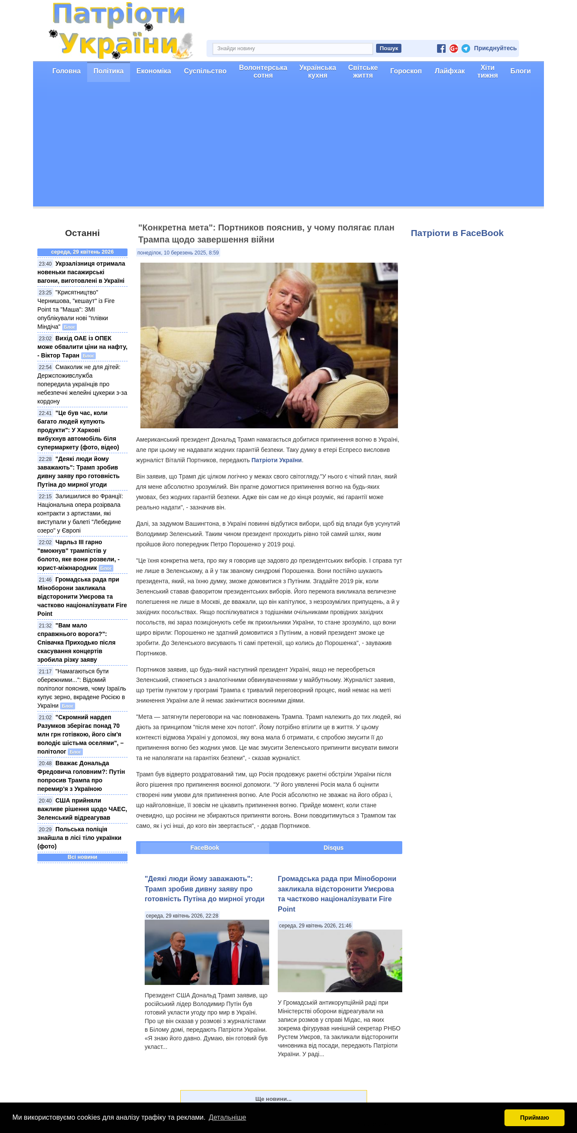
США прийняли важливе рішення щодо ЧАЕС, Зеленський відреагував (82, 809)
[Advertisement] (288, 146)
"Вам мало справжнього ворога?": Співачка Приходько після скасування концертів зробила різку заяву (76, 642)
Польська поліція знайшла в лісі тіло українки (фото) (79, 838)
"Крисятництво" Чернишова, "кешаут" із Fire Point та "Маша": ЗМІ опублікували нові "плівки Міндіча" (76, 309)
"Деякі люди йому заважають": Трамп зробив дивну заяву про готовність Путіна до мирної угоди (204, 889)
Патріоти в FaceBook (457, 233)
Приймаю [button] (534, 1117)
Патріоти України (277, 460)
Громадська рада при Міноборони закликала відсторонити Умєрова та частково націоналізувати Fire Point (82, 596)
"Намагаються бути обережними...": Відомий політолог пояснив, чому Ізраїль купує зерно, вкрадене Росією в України (81, 688)
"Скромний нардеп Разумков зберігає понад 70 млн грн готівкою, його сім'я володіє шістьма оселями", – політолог (80, 734)
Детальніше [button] (227, 1117)
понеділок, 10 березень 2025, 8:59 (178, 253)
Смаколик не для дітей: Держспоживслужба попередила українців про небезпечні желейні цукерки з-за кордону (82, 384)
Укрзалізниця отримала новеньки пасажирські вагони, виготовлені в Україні (81, 272)
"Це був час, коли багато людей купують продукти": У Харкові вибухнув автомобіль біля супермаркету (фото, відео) (78, 430)
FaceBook (205, 847)
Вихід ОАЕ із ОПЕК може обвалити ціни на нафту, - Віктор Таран (82, 347)
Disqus (334, 847)
